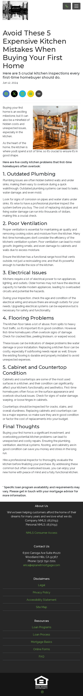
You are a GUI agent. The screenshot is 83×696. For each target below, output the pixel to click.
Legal (41, 585)
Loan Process (41, 634)
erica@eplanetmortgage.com (41, 565)
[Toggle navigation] (76, 6)
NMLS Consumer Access (41, 532)
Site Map (41, 607)
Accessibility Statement (41, 599)
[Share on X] (14, 93)
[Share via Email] (30, 93)
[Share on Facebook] (6, 93)
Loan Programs (41, 627)
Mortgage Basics (41, 641)
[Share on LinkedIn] (22, 93)
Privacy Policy (41, 592)
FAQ (41, 656)
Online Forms (41, 649)
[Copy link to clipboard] (38, 93)
